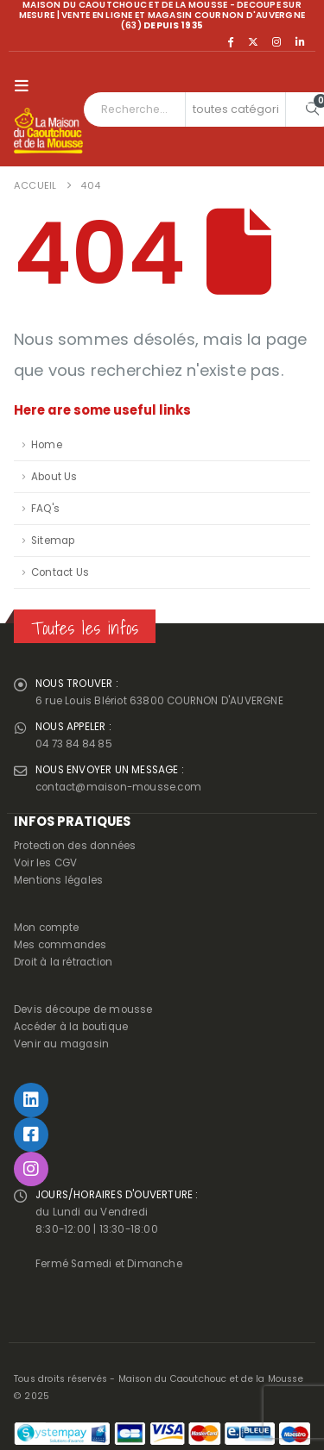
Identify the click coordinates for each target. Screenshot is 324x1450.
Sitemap (52, 540)
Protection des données (75, 846)
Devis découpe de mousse (83, 1009)
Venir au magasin (61, 1044)
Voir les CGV (45, 863)
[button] (25, 86)
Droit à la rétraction (63, 962)
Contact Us (60, 572)
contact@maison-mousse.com (118, 787)
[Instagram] (276, 41)
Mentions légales (58, 880)
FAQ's (45, 509)
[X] (253, 41)
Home (46, 445)
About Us (54, 477)
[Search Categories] (236, 109)
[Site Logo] (48, 131)
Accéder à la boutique (71, 1027)
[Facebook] (229, 41)
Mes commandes (60, 945)
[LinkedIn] (299, 41)
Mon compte (46, 927)
